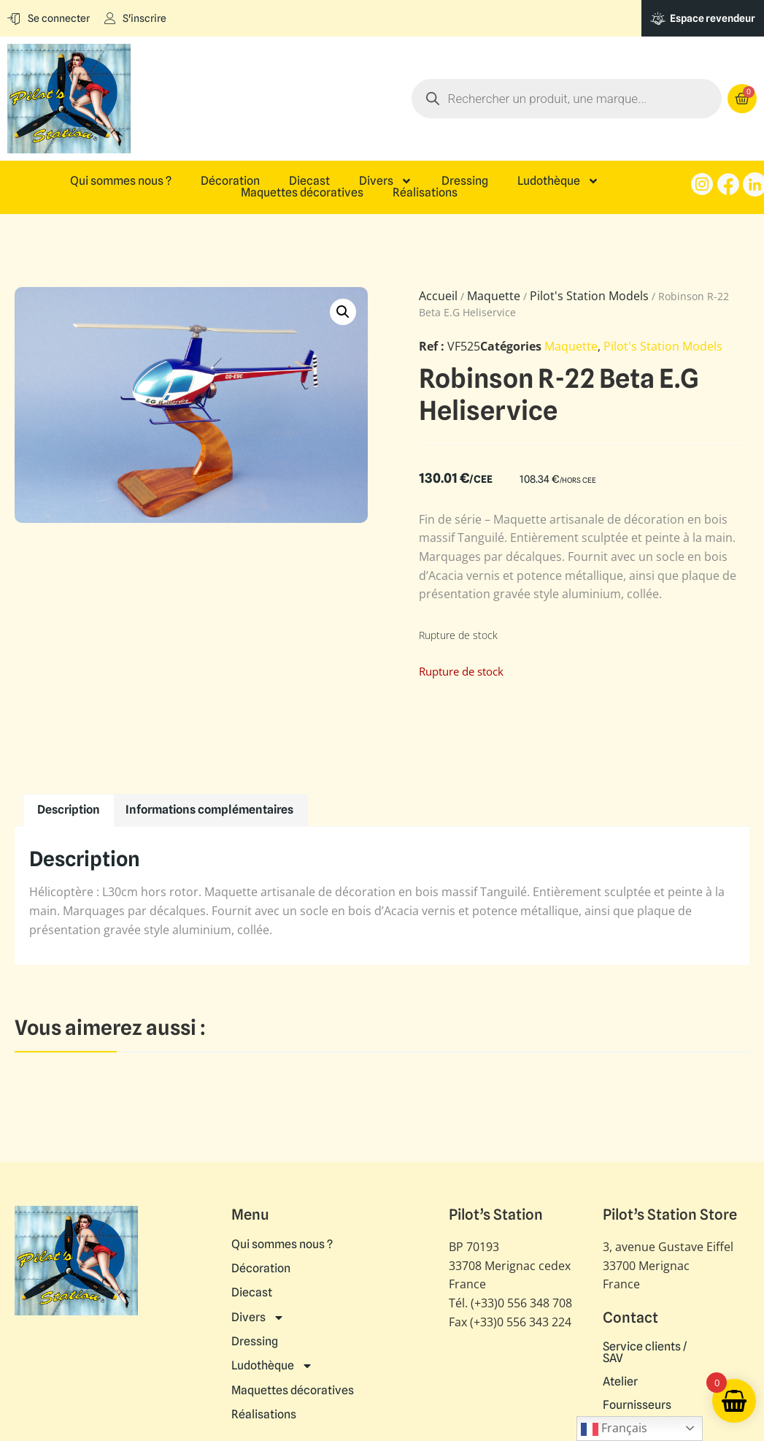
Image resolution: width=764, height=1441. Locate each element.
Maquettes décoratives (302, 193)
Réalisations (425, 193)
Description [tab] (68, 810)
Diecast (309, 181)
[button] (343, 312)
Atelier (620, 1382)
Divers (385, 181)
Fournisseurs (637, 1405)
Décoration (230, 181)
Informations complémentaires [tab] (209, 810)
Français (614, 1429)
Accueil (438, 296)
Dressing (464, 181)
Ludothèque (558, 181)
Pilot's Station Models (589, 296)
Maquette (493, 296)
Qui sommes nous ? (120, 181)
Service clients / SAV (645, 1352)
